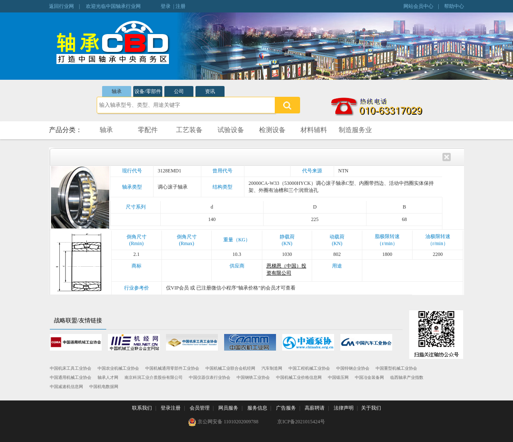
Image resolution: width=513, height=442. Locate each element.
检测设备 (272, 129)
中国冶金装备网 (369, 377)
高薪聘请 (315, 408)
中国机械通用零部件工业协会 (172, 368)
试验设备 (230, 129)
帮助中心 (454, 6)
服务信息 (257, 408)
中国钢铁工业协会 (253, 377)
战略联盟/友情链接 (78, 320)
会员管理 (200, 408)
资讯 (210, 91)
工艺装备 (189, 129)
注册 (181, 6)
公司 (179, 91)
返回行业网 (61, 6)
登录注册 (171, 408)
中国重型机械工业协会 (396, 368)
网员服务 (228, 408)
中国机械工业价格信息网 (299, 377)
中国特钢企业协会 (352, 368)
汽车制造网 (271, 368)
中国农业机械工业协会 (118, 368)
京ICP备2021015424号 (301, 422)
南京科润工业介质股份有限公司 (154, 377)
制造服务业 (355, 129)
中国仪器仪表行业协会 (209, 377)
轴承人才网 (108, 377)
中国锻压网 (338, 377)
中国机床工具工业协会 (70, 368)
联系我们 (142, 408)
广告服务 (286, 408)
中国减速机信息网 (66, 386)
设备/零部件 (147, 91)
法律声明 (344, 408)
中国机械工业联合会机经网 (230, 368)
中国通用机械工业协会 (70, 377)
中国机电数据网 (103, 386)
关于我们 (371, 408)
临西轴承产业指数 (406, 377)
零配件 (148, 129)
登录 (166, 6)
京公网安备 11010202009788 (223, 422)
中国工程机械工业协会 (309, 368)
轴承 (117, 91)
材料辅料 (313, 129)
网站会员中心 (418, 6)
